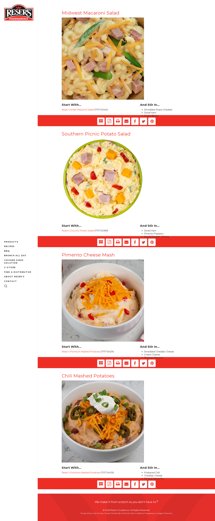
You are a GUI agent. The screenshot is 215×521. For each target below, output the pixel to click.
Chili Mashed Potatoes (88, 376)
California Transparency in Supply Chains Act (154, 513)
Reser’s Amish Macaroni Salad (78, 109)
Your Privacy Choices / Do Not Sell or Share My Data (114, 513)
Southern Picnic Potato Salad (96, 134)
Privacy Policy (86, 513)
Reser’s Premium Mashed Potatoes (81, 351)
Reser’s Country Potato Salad (78, 230)
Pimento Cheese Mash (88, 255)
